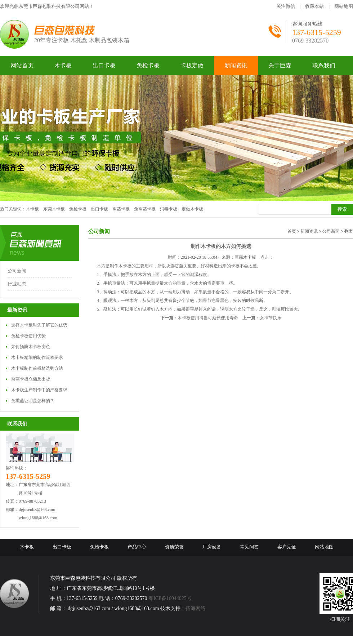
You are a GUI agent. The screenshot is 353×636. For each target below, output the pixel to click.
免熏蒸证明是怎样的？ (32, 400)
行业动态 (17, 283)
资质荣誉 (174, 547)
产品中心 (137, 547)
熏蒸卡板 (121, 209)
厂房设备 (211, 547)
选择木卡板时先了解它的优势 (39, 325)
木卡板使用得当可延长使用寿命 (208, 317)
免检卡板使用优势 (28, 335)
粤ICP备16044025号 (170, 598)
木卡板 (32, 209)
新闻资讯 (309, 231)
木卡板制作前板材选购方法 (37, 368)
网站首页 (21, 65)
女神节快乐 (270, 317)
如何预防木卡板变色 (30, 346)
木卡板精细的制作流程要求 (37, 357)
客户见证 (286, 547)
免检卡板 (77, 209)
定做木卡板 (192, 209)
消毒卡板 (168, 209)
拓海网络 (196, 608)
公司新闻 (17, 270)
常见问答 (249, 547)
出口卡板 (99, 209)
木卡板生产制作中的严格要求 (39, 389)
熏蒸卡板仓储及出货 (30, 379)
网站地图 (343, 6)
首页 (291, 231)
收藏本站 (314, 6)
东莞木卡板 (54, 209)
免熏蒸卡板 (145, 209)
